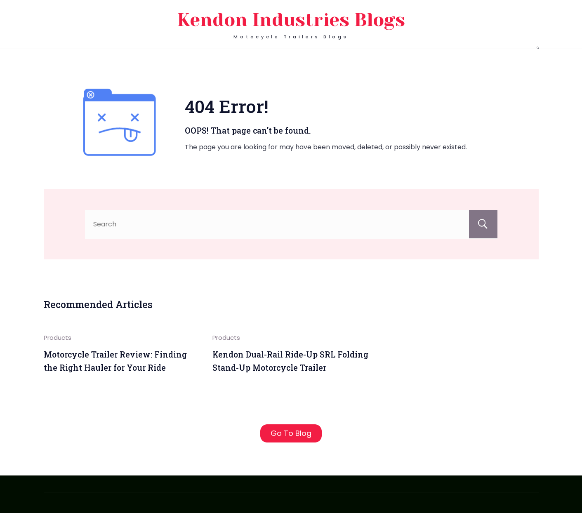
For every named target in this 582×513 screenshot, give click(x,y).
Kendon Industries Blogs (291, 20)
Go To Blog (291, 433)
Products (57, 337)
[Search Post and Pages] (538, 48)
